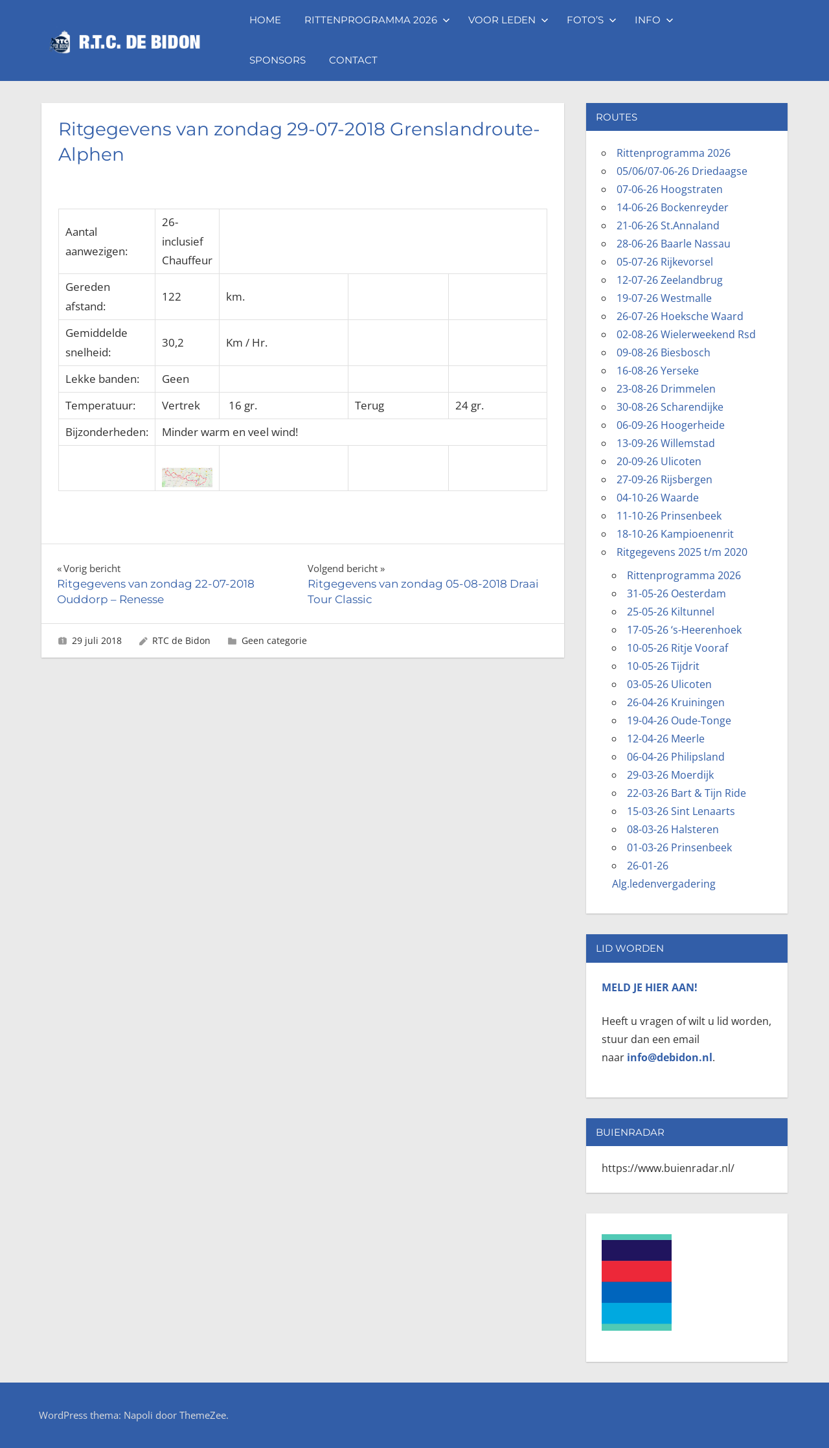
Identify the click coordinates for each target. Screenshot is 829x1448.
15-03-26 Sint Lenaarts (681, 811)
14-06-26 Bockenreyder (673, 207)
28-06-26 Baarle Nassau (674, 243)
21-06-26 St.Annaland (668, 225)
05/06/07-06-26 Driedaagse (682, 171)
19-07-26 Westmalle (664, 298)
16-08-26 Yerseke (658, 370)
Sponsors (277, 60)
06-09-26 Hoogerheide (671, 425)
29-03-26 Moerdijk (670, 775)
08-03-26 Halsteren (673, 829)
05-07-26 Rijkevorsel (665, 262)
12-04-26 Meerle (666, 738)
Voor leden (508, 20)
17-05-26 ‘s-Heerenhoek (684, 630)
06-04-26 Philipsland (676, 757)
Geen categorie (274, 640)
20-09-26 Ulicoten (659, 461)
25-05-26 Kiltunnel (670, 611)
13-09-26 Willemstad (666, 443)
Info (654, 20)
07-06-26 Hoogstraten (670, 189)
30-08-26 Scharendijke (670, 407)
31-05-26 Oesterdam (676, 593)
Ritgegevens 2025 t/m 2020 (682, 552)
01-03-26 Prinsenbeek (679, 847)
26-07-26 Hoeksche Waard (680, 316)
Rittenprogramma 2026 (377, 20)
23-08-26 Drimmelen (666, 389)
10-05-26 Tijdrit (663, 666)
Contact (353, 60)
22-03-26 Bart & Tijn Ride (686, 793)
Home (265, 20)
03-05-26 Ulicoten (669, 684)
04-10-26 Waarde (658, 497)
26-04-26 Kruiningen (676, 702)
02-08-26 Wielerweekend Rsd (686, 334)
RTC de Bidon (181, 640)
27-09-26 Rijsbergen (664, 479)
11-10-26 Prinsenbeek (669, 516)
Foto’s (592, 20)
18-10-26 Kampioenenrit (675, 534)
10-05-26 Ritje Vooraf (677, 648)
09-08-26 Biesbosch (663, 352)
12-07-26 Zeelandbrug (670, 280)
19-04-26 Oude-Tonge (679, 720)
